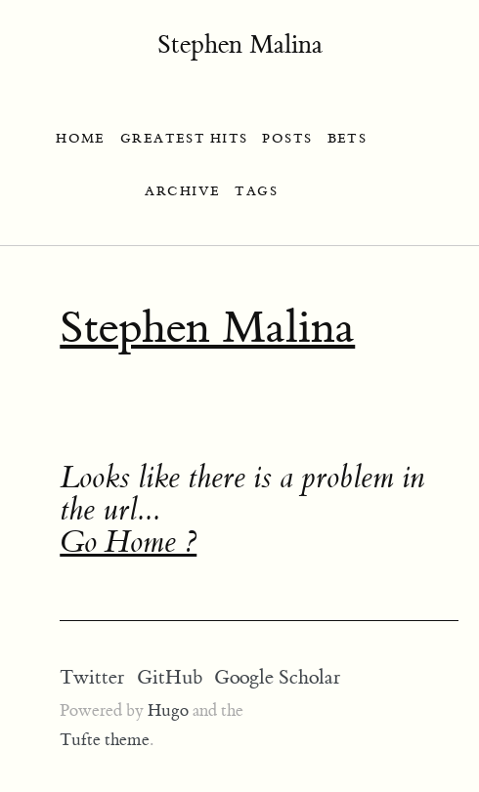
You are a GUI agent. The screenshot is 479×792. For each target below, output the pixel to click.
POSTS (287, 138)
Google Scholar (277, 677)
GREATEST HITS (184, 138)
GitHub (169, 677)
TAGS (256, 191)
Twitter (92, 677)
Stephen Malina (240, 45)
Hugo (168, 711)
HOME (81, 138)
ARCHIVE (182, 191)
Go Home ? (128, 542)
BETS (347, 138)
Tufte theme (105, 740)
